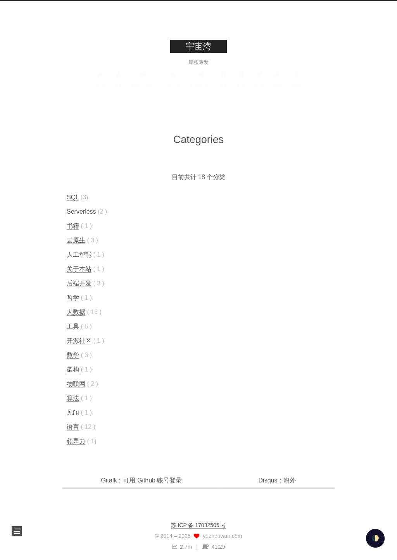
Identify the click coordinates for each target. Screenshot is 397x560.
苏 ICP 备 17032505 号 (198, 525)
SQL (73, 197)
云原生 (76, 240)
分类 (172, 84)
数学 (73, 354)
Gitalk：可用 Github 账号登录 (141, 480)
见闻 (73, 412)
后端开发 (79, 283)
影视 (241, 84)
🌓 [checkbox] (375, 538)
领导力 (76, 440)
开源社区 (79, 340)
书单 (224, 84)
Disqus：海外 (277, 480)
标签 (142, 84)
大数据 (76, 311)
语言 (73, 426)
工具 (73, 326)
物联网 (76, 383)
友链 (277, 84)
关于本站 (79, 268)
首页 (100, 84)
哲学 (73, 297)
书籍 (73, 225)
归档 (200, 84)
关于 (118, 84)
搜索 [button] (297, 84)
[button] (17, 531)
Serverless (81, 211)
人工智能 (79, 254)
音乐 (259, 84)
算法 (73, 397)
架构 (73, 369)
